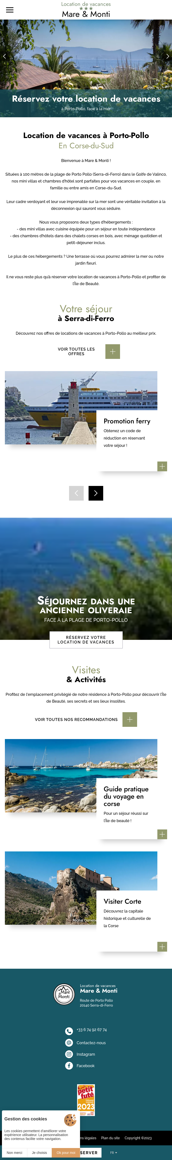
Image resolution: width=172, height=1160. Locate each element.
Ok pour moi (66, 1153)
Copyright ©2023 (138, 1138)
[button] (5, 56)
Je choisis (39, 1153)
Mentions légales (82, 1138)
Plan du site (110, 1138)
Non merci (14, 1153)
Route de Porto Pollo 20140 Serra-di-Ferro (96, 1003)
